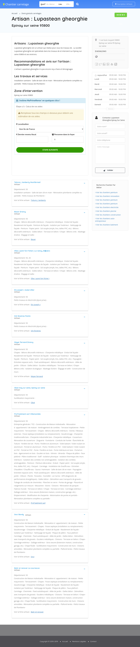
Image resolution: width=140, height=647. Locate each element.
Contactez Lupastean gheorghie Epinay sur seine (113, 118)
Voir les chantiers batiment (106, 225)
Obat (33, 402)
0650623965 (100, 51)
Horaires (110, 109)
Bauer (33, 239)
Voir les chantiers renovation (107, 196)
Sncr (33, 556)
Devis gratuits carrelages (31, 13)
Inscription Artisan (123, 4)
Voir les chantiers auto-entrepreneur (105, 219)
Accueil (14, 13)
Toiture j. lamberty (38, 200)
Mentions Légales (79, 641)
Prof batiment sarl (38, 503)
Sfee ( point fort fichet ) (40, 278)
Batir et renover (37, 612)
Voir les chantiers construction (108, 215)
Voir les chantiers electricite (106, 207)
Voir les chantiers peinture (106, 192)
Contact (93, 641)
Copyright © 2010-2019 (49, 641)
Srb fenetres (36, 331)
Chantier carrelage (16, 4)
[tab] (50, 183)
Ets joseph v (35, 304)
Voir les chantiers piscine (105, 211)
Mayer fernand (37, 376)
